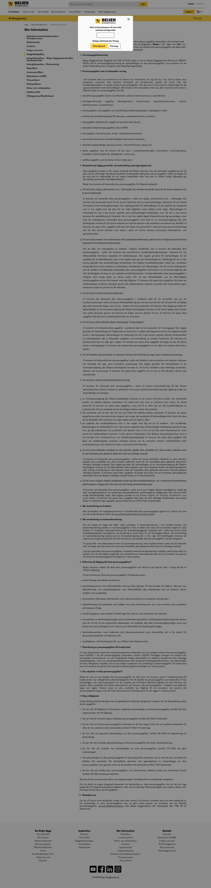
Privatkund (99, 46)
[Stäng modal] (128, 19)
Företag (114, 46)
